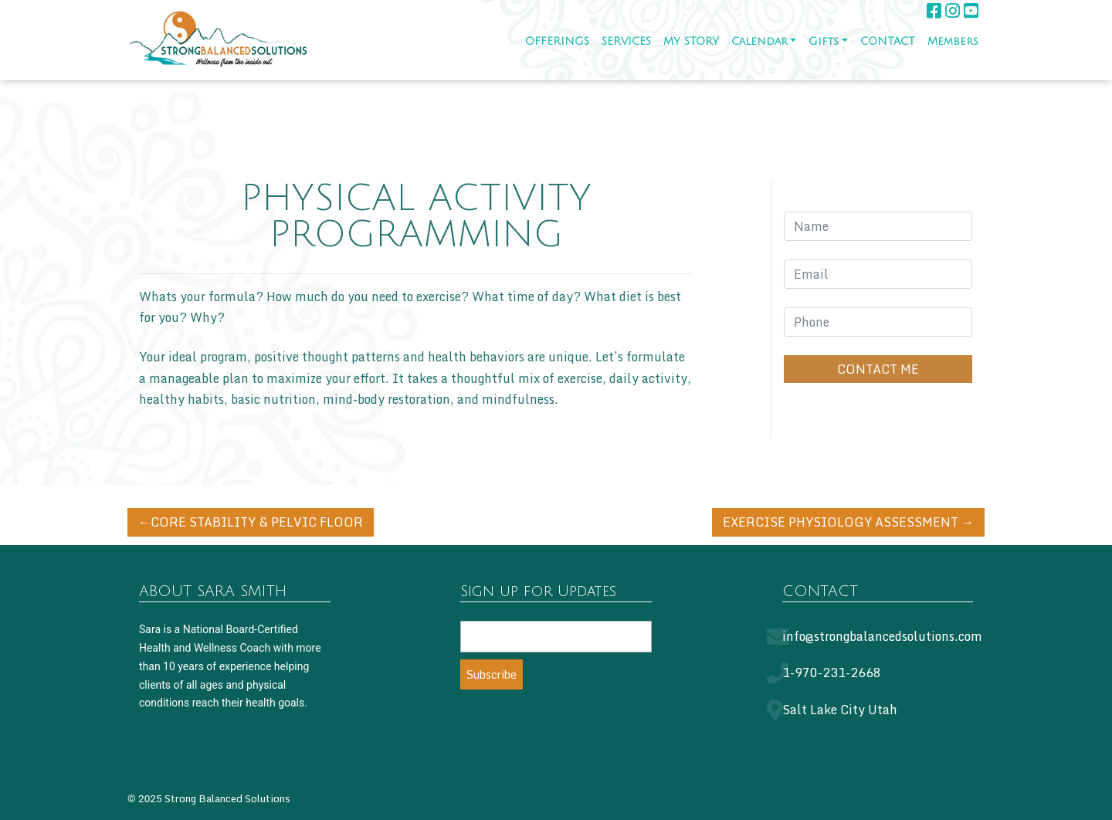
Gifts (824, 41)
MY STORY (691, 41)
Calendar (759, 41)
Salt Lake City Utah (839, 710)
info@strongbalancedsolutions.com (882, 636)
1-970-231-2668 (831, 672)
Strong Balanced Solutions (227, 798)
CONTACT (887, 41)
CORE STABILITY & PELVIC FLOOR (257, 522)
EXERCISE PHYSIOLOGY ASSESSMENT (840, 522)
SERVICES (626, 41)
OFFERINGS (557, 41)
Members (952, 41)
